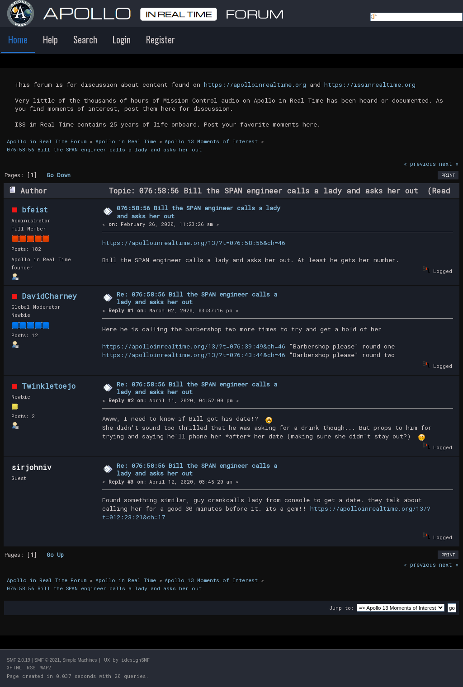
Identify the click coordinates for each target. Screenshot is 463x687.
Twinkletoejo (49, 386)
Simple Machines (79, 660)
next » (448, 163)
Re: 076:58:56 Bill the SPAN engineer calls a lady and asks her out (197, 298)
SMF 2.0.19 (18, 660)
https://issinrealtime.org (370, 84)
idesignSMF (135, 660)
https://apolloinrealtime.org (255, 84)
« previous (420, 163)
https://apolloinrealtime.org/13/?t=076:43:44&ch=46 (193, 355)
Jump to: (341, 607)
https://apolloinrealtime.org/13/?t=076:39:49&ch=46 (193, 346)
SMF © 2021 (47, 660)
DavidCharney (49, 296)
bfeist (35, 209)
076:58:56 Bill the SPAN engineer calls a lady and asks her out (198, 212)
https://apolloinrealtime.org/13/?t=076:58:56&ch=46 (193, 243)
